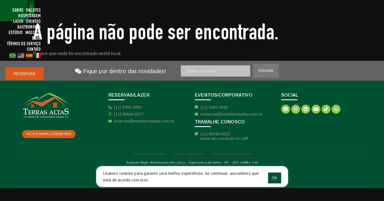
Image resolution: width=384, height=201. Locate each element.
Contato (320, 10)
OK (270, 175)
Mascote (254, 10)
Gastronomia (215, 10)
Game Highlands (187, 153)
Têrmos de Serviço (293, 10)
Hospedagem (159, 10)
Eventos (193, 10)
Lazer (178, 10)
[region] (192, 175)
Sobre (121, 10)
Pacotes (137, 10)
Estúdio (237, 10)
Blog (269, 10)
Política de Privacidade (235, 153)
